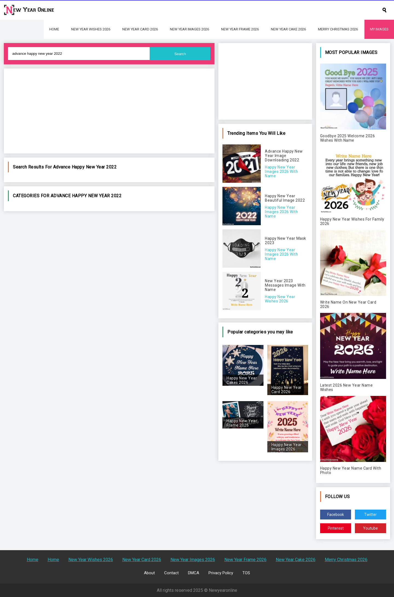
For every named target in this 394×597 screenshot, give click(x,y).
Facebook (335, 514)
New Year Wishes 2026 (90, 29)
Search (180, 54)
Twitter (370, 514)
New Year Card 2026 (140, 29)
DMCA (193, 572)
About (149, 572)
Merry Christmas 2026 (338, 29)
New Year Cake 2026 (288, 29)
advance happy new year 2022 (85, 167)
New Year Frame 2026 (240, 29)
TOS (246, 572)
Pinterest (336, 528)
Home (54, 29)
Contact (171, 572)
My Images (379, 29)
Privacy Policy (220, 572)
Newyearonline (223, 590)
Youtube (370, 528)
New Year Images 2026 (189, 29)
